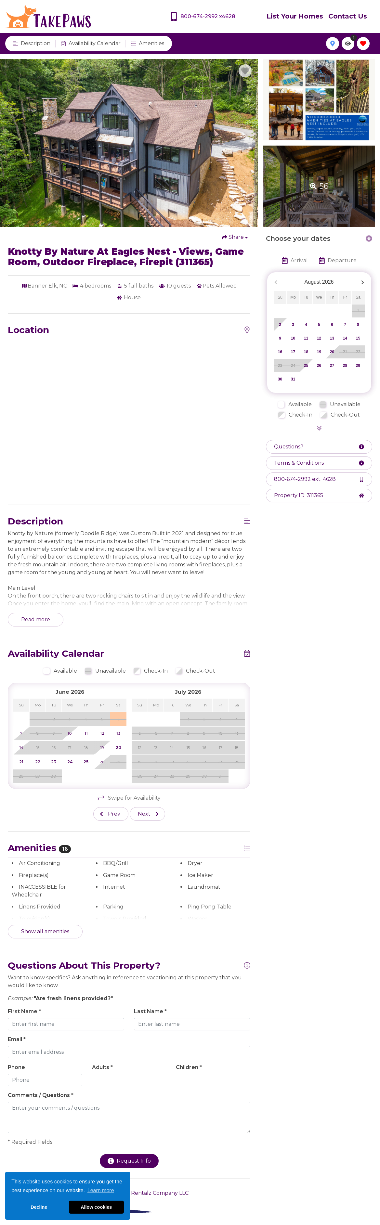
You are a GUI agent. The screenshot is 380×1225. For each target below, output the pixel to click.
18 (306, 352)
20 (332, 352)
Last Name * (150, 1011)
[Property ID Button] (319, 495)
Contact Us (347, 16)
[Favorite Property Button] (245, 70)
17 (293, 352)
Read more (35, 619)
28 (345, 365)
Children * (189, 1067)
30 (280, 379)
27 (332, 365)
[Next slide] (147, 814)
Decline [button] (39, 1207)
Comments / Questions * (40, 1095)
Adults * (102, 1067)
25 (306, 365)
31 (293, 379)
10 (293, 338)
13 (332, 338)
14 (345, 338)
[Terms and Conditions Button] (319, 463)
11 (306, 338)
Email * (17, 1039)
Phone (16, 1067)
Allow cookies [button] (96, 1207)
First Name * (24, 1011)
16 (280, 352)
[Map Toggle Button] (332, 43)
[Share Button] (234, 237)
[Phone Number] (203, 16)
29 (358, 365)
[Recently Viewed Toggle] (348, 43)
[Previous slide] (110, 814)
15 (358, 338)
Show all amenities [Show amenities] (45, 931)
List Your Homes (295, 16)
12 (319, 338)
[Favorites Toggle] (363, 43)
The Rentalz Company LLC (154, 1193)
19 (319, 352)
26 (319, 365)
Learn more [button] (100, 1190)
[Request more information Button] (319, 447)
